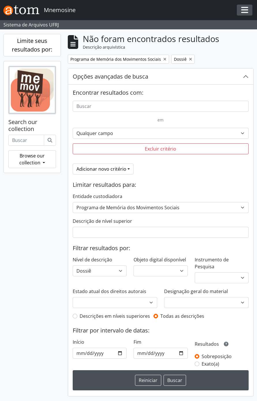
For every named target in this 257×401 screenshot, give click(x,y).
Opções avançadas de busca (110, 76)
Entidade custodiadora (97, 196)
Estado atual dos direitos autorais (109, 291)
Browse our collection (32, 159)
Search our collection (22, 125)
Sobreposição (217, 356)
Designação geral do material (196, 291)
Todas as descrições (182, 316)
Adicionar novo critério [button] (101, 169)
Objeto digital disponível (160, 259)
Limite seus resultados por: (32, 45)
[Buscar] (50, 140)
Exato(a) (210, 364)
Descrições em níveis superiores (115, 316)
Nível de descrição (92, 259)
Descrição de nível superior (102, 221)
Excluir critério (160, 149)
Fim (137, 342)
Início (78, 342)
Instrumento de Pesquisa (212, 263)
